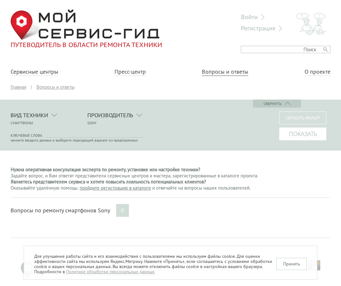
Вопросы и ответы (225, 72)
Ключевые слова (26, 135)
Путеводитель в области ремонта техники (86, 29)
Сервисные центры (34, 72)
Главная (18, 87)
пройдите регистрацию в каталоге (115, 188)
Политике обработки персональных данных (110, 271)
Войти (249, 17)
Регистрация (258, 28)
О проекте (317, 72)
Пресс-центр (130, 72)
